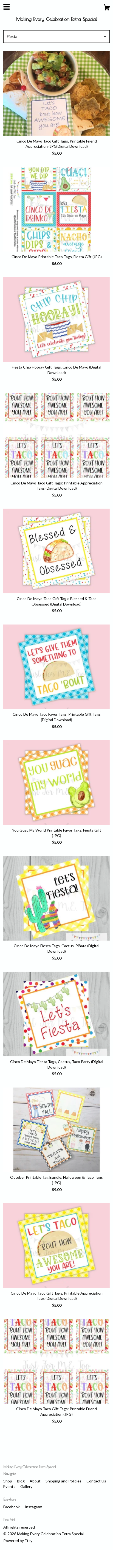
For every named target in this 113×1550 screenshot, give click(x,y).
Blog (21, 1481)
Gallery (26, 1486)
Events (9, 1486)
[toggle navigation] (6, 7)
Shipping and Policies (64, 1481)
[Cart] (107, 8)
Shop (8, 1481)
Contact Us (96, 1481)
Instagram (33, 1506)
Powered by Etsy (17, 1540)
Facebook (12, 1506)
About (35, 1481)
